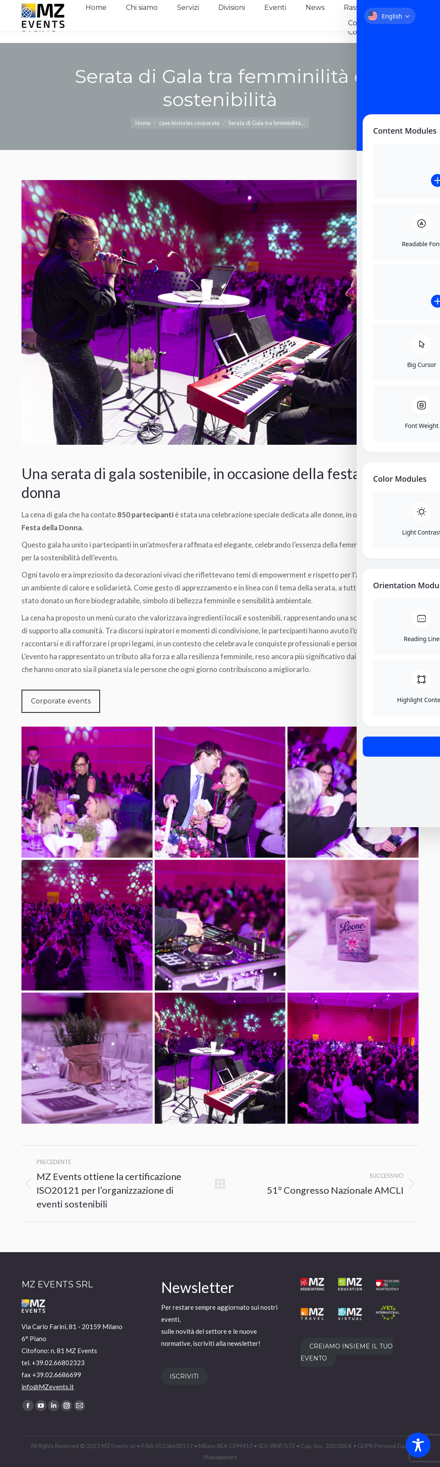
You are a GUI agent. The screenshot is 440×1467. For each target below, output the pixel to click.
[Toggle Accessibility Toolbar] (418, 1445)
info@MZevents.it (47, 1387)
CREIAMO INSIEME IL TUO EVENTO (346, 1352)
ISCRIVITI (184, 1376)
